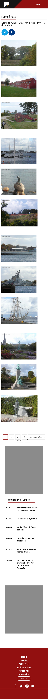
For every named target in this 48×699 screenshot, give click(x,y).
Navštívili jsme (24, 668)
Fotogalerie (24, 671)
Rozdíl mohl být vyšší (27, 519)
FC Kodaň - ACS (8, 17)
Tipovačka (23, 661)
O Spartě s (24, 674)
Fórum (24, 657)
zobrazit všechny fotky (31, 438)
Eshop (24, 678)
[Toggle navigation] (40, 4)
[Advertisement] (24, 470)
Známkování (24, 664)
